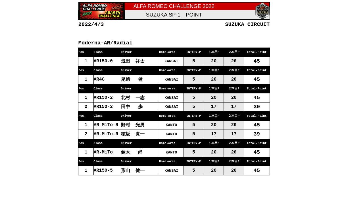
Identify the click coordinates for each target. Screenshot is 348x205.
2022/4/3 (91, 24)
